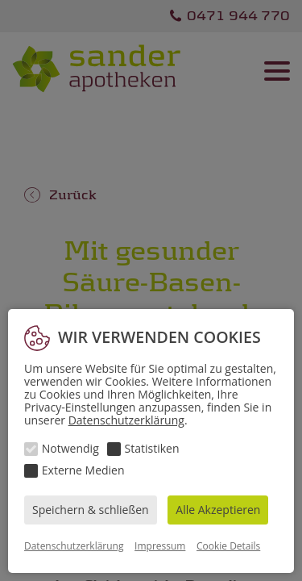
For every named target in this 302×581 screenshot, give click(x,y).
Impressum (159, 546)
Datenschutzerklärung (126, 420)
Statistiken (152, 448)
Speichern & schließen (90, 509)
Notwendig (70, 448)
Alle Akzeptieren (218, 509)
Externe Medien (83, 470)
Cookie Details (228, 546)
